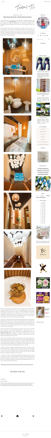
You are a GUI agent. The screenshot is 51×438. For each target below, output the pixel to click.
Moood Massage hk (12, 364)
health (43, 139)
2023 (43, 206)
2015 (43, 217)
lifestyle (43, 129)
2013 (43, 220)
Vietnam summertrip (43, 117)
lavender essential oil (5, 332)
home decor (43, 131)
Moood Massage (12, 21)
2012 (43, 221)
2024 (43, 205)
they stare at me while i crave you (43, 71)
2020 (43, 210)
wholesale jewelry (40, 322)
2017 (43, 214)
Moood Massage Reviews (30, 364)
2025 (43, 203)
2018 (43, 213)
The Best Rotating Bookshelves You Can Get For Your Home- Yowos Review (43, 94)
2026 (43, 202)
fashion (43, 134)
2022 (43, 207)
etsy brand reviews (43, 144)
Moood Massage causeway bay (5, 364)
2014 (43, 218)
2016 (43, 216)
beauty (43, 136)
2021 (43, 209)
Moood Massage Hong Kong (17, 364)
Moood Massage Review (24, 364)
